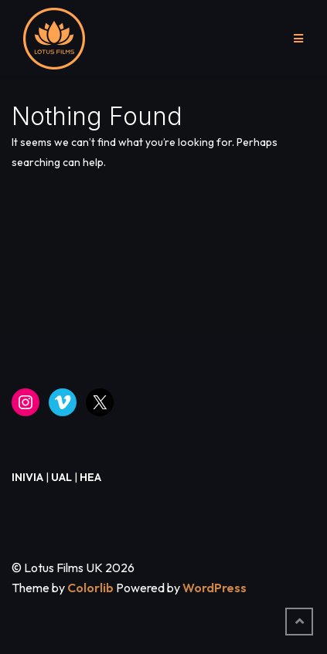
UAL (61, 477)
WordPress (214, 587)
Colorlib (90, 587)
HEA (90, 477)
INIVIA (27, 477)
